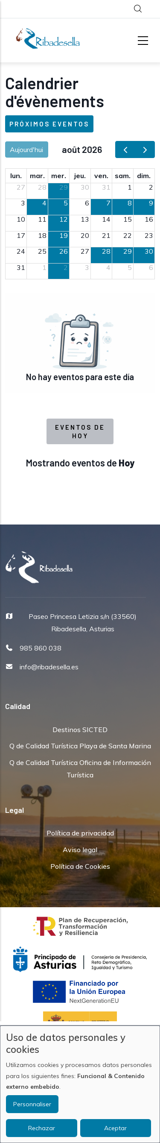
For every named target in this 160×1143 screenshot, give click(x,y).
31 (106, 187)
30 (85, 187)
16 (149, 219)
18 (42, 235)
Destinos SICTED (80, 729)
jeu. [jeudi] (80, 175)
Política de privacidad (80, 833)
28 (42, 187)
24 (21, 251)
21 (106, 235)
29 (63, 187)
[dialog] (80, 1084)
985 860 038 (40, 648)
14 (106, 219)
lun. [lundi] (16, 175)
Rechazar (41, 1128)
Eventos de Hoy (80, 431)
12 (63, 219)
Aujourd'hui (26, 149)
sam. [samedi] (123, 175)
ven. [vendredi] (101, 175)
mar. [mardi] (37, 175)
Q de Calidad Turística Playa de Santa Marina (80, 745)
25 (42, 251)
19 (63, 235)
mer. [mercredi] (58, 175)
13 (85, 219)
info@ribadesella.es (49, 666)
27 (21, 187)
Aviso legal (80, 849)
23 (149, 235)
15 (127, 219)
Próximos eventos (49, 124)
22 (127, 235)
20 (85, 235)
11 (42, 219)
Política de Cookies (80, 866)
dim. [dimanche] (144, 175)
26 (63, 251)
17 (21, 235)
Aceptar (115, 1128)
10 (21, 219)
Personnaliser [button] (32, 1104)
